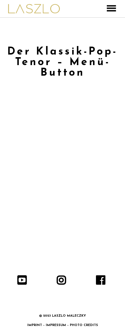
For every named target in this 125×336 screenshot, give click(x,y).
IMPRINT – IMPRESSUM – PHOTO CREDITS (62, 325)
